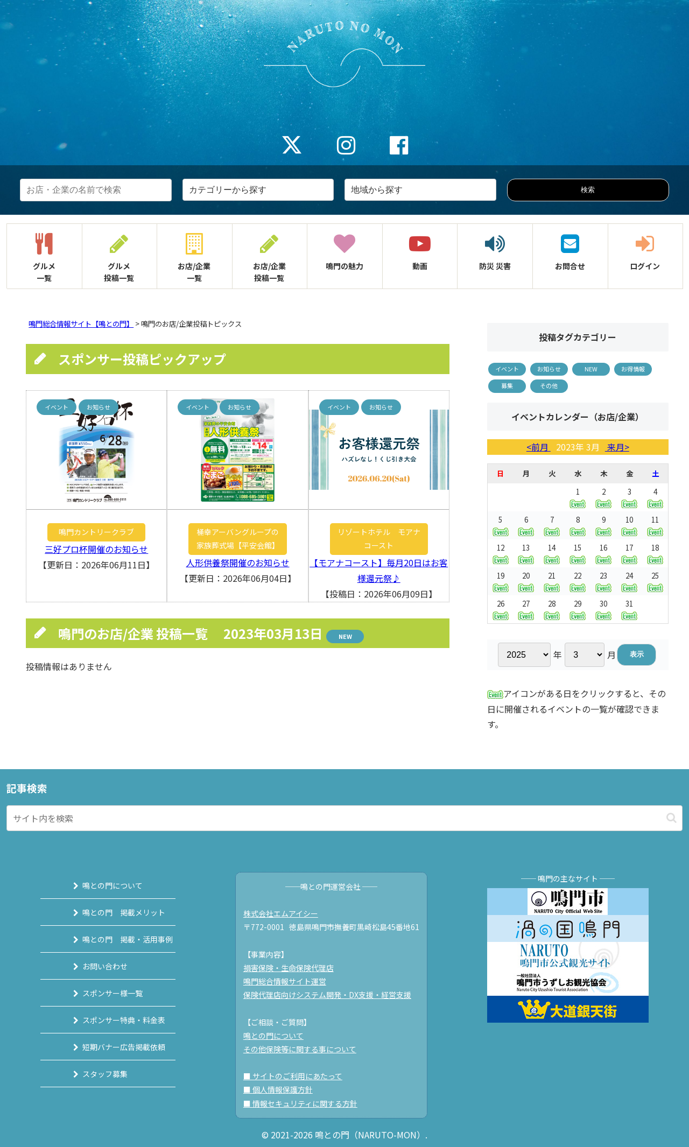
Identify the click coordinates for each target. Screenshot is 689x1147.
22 (578, 581)
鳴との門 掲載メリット (112, 912)
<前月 (538, 446)
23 (603, 581)
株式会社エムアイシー (285, 913)
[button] (671, 818)
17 (629, 553)
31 (629, 609)
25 (655, 581)
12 (501, 553)
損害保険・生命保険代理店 (293, 967)
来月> (617, 446)
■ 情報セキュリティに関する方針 (305, 1103)
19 (501, 581)
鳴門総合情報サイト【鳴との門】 (81, 324)
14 (552, 553)
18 (655, 553)
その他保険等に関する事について (304, 1049)
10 (629, 525)
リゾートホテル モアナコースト (379, 538)
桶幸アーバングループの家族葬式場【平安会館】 (237, 538)
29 (578, 609)
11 (655, 525)
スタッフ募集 (93, 1073)
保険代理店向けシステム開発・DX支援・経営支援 (332, 994)
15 (578, 553)
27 (526, 609)
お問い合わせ (93, 966)
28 (552, 609)
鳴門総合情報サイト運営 (289, 981)
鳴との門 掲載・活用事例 (116, 939)
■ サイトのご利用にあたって (297, 1076)
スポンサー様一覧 (101, 993)
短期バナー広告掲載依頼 (112, 1047)
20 (526, 581)
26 (501, 609)
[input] (344, 818)
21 (552, 581)
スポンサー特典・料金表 (112, 1020)
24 (629, 581)
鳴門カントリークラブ (96, 531)
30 (603, 609)
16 (603, 553)
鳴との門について (101, 885)
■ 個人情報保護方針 (283, 1089)
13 (526, 553)
